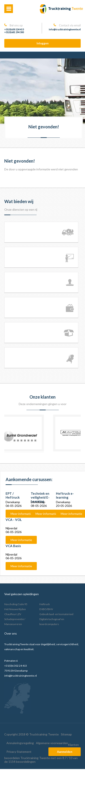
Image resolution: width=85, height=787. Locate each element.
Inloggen (43, 43)
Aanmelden (64, 751)
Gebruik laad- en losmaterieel (56, 614)
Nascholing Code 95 (15, 604)
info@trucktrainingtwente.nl (65, 29)
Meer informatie (21, 514)
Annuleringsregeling (20, 743)
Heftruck (44, 604)
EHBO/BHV (46, 609)
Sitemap (66, 734)
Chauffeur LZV (12, 614)
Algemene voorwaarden (52, 743)
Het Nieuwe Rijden (15, 609)
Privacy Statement (18, 751)
